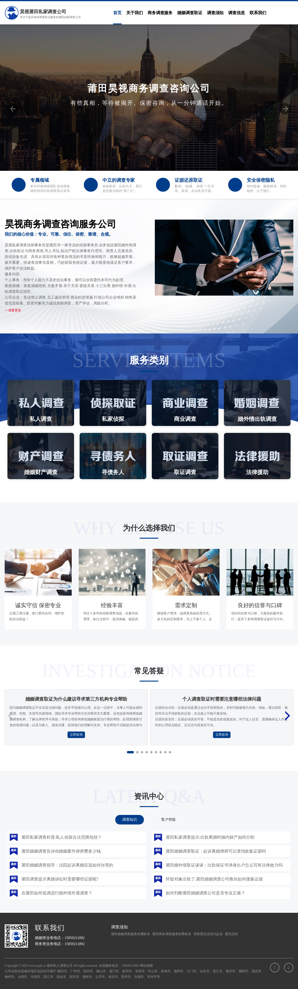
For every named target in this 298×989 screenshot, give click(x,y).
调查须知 (215, 12)
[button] (13, 109)
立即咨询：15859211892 (149, 136)
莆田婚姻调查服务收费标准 (130, 934)
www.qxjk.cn (37, 965)
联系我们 (258, 12)
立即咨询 (76, 734)
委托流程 (231, 934)
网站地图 (146, 965)
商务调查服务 (160, 12)
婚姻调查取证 (189, 12)
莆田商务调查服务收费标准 (171, 934)
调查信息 (236, 12)
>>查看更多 (13, 310)
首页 (117, 12)
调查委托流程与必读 (208, 934)
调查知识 (129, 819)
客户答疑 (168, 819)
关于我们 (134, 12)
